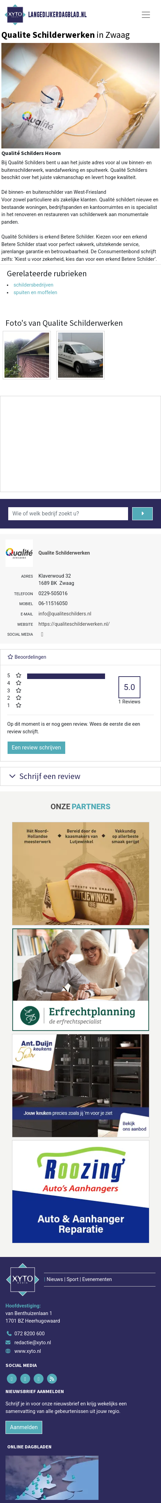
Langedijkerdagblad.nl (57, 14)
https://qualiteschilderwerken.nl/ (74, 624)
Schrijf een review (43, 776)
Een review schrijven (36, 747)
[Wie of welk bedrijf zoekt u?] (68, 513)
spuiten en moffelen (35, 293)
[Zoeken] (142, 513)
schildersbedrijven (33, 285)
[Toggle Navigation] (146, 15)
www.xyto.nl (27, 1351)
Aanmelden (24, 1427)
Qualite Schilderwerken (64, 553)
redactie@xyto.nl (32, 1343)
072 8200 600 (29, 1334)
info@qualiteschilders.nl (64, 614)
